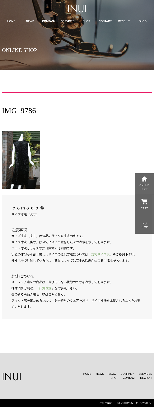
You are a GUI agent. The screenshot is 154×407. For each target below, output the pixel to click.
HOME (87, 373)
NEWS (100, 373)
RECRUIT (146, 377)
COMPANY (127, 373)
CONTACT (129, 377)
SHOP (114, 377)
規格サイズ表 (100, 254)
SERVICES (145, 373)
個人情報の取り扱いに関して (134, 403)
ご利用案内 (106, 403)
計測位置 (45, 288)
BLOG (112, 373)
